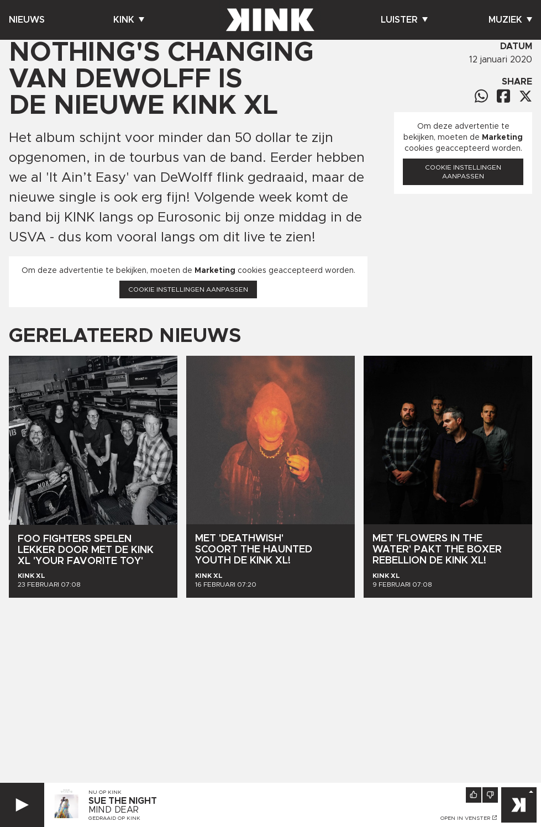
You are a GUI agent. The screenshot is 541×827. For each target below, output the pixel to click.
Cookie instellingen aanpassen (188, 289)
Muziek (510, 19)
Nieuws (27, 19)
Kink (128, 19)
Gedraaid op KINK (114, 818)
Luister (404, 19)
